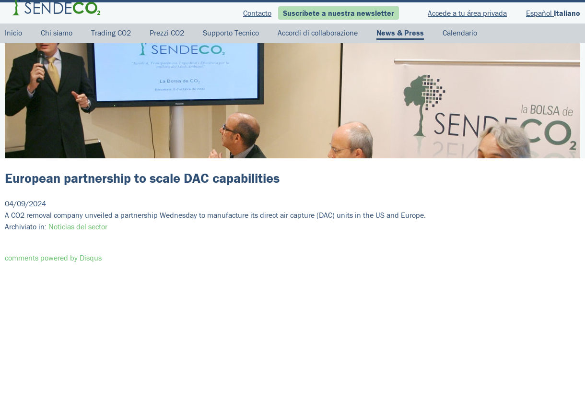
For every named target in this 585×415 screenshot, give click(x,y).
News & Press (400, 32)
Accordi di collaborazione (318, 32)
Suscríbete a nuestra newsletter (338, 13)
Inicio (13, 32)
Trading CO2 (111, 32)
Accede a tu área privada (467, 13)
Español (540, 13)
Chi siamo (56, 32)
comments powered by (53, 257)
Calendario (460, 32)
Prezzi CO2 (167, 32)
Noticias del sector (77, 226)
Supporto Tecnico (231, 32)
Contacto (257, 13)
